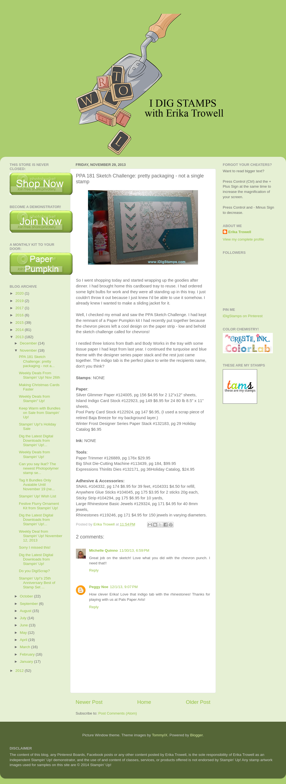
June (24, 625)
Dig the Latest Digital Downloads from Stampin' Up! (36, 559)
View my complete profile (243, 239)
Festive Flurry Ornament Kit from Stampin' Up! (39, 506)
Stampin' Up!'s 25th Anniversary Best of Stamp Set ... (37, 582)
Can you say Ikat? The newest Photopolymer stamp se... (39, 468)
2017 (20, 308)
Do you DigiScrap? (34, 571)
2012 (20, 671)
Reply (94, 570)
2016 (20, 315)
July (24, 618)
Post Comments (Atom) (117, 713)
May (24, 633)
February (28, 654)
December (29, 343)
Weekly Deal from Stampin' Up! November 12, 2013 (40, 535)
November (29, 350)
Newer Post (89, 702)
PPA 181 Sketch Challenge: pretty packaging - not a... (37, 361)
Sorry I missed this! (35, 547)
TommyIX (159, 735)
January (27, 661)
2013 (20, 337)
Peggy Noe (98, 587)
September (29, 604)
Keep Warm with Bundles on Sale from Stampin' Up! (40, 412)
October (27, 596)
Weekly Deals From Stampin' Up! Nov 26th (39, 375)
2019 (20, 301)
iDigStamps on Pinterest (243, 316)
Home (144, 702)
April (24, 640)
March (25, 647)
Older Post (198, 702)
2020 (20, 293)
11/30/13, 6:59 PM (134, 550)
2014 (20, 330)
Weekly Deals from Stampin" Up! (34, 398)
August (26, 611)
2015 (20, 322)
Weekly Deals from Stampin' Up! (34, 454)
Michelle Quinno (103, 550)
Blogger (196, 735)
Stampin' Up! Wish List (37, 496)
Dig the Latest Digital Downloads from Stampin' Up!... (36, 440)
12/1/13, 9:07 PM (124, 587)
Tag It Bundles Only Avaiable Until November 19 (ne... (37, 484)
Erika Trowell (239, 232)
